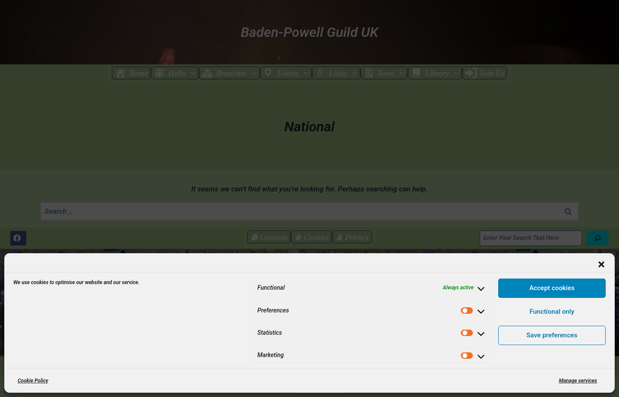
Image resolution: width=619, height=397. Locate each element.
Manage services (578, 381)
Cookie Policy (33, 381)
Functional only (552, 312)
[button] (601, 264)
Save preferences (552, 335)
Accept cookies (552, 288)
